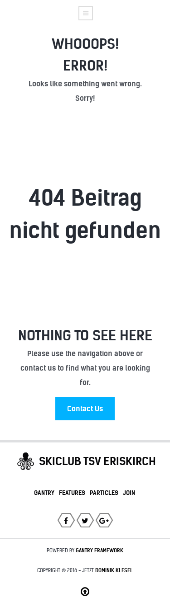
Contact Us (85, 408)
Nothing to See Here (85, 335)
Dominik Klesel (114, 570)
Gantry (44, 492)
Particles (104, 492)
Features (72, 492)
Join (129, 492)
